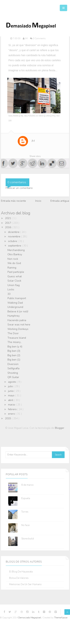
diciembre (14, 232)
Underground (15, 307)
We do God (14, 263)
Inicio (38, 201)
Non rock (12, 259)
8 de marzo (27, 485)
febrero (12, 409)
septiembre (15, 245)
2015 (8, 418)
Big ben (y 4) (14, 346)
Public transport (16, 298)
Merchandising (16, 250)
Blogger (59, 428)
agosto (12, 382)
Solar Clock (14, 280)
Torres (24, 511)
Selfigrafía (13, 368)
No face (25, 525)
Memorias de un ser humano (25, 584)
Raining (11, 267)
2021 (8, 218)
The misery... (14, 342)
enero (12, 414)
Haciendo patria (16, 320)
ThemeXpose (60, 617)
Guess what (14, 276)
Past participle (15, 272)
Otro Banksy (14, 254)
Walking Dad (15, 303)
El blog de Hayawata (21, 571)
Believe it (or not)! (17, 311)
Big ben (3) (13, 351)
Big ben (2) (13, 355)
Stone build (27, 538)
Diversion (12, 364)
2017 (8, 223)
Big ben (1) (13, 359)
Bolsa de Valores (19, 578)
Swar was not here (18, 324)
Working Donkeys (17, 329)
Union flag (13, 285)
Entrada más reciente (13, 201)
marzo (12, 404)
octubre (13, 241)
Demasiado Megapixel (30, 617)
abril (11, 400)
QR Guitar (13, 377)
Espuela (25, 498)
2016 (8, 227)
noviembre (14, 236)
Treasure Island (16, 338)
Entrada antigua (59, 201)
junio (11, 391)
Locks (10, 289)
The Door (13, 333)
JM (33, 141)
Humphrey (13, 316)
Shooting (12, 373)
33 (8, 294)
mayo (11, 395)
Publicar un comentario (19, 188)
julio (11, 386)
